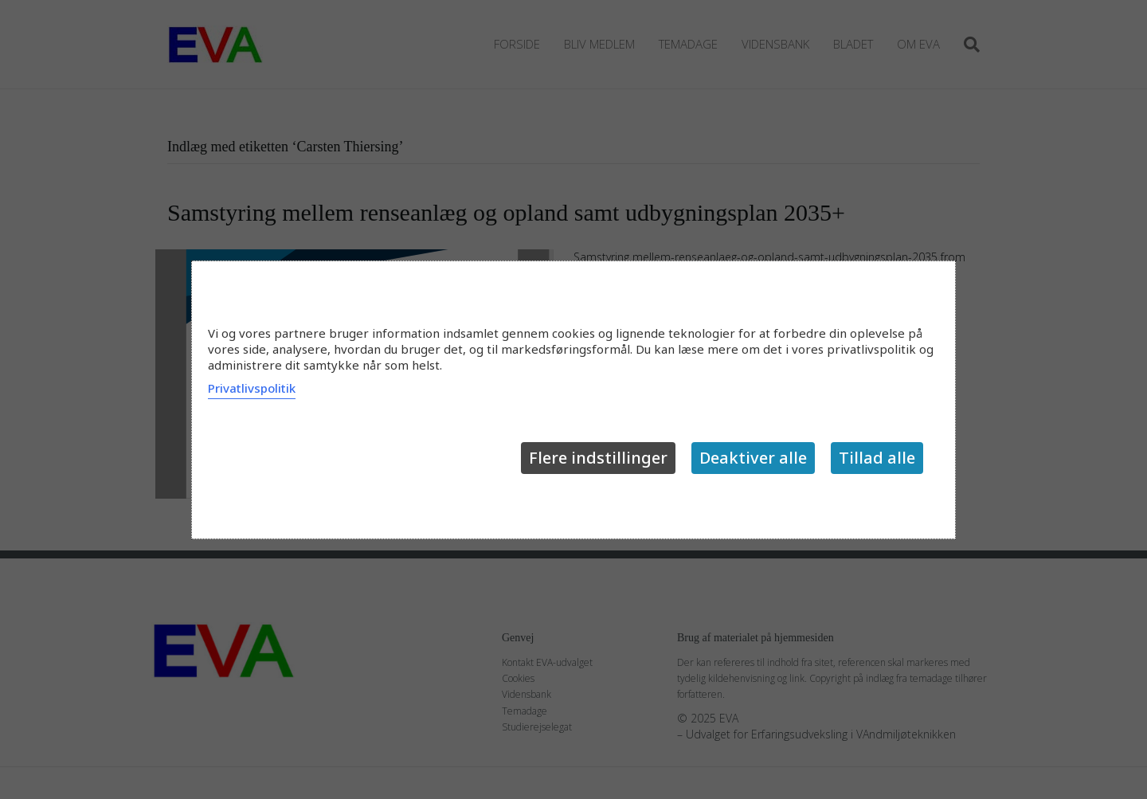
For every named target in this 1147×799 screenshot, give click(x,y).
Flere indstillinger (598, 457)
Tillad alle (877, 457)
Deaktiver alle (753, 457)
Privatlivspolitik (252, 388)
